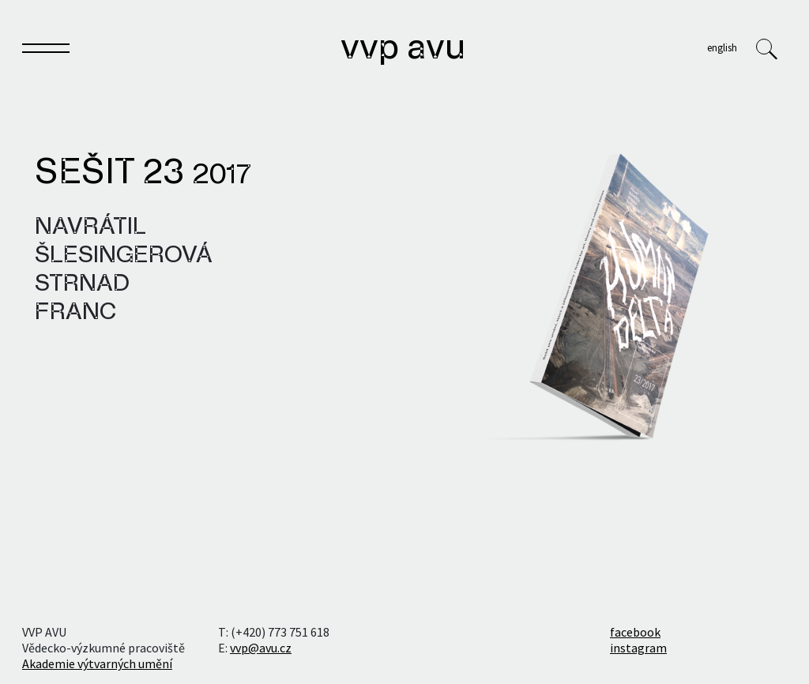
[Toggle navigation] (46, 51)
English (722, 47)
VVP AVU (403, 49)
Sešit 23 (143, 174)
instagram (638, 648)
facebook (635, 632)
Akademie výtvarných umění (97, 663)
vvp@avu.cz (261, 648)
